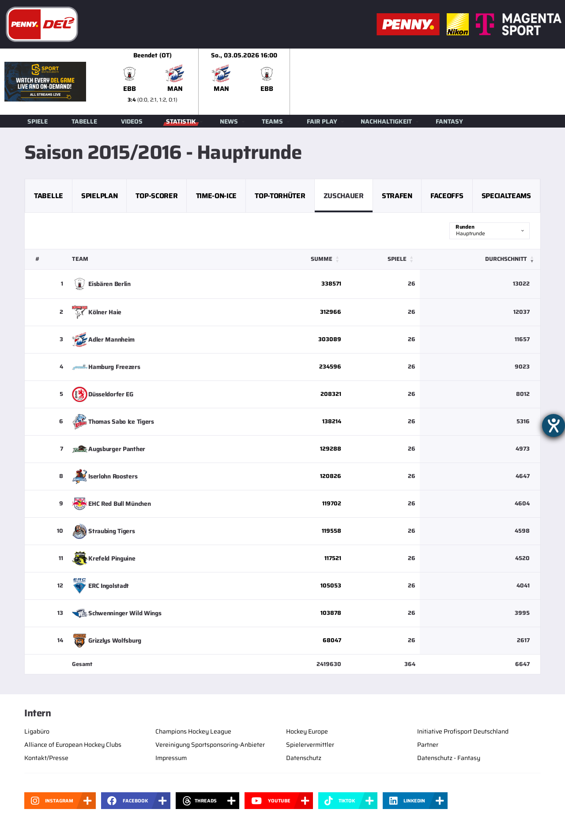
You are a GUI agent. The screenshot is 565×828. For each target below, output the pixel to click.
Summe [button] (321, 258)
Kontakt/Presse (46, 758)
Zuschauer (344, 195)
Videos (132, 121)
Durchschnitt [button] (506, 258)
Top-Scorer (156, 195)
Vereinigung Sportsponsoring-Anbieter (210, 744)
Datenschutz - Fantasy (448, 758)
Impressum (171, 758)
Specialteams (506, 195)
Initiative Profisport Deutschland (462, 731)
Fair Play (322, 121)
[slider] (336, 82)
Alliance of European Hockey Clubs (72, 744)
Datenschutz (303, 758)
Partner (427, 744)
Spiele (37, 121)
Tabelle (84, 121)
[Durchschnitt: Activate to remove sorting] (480, 259)
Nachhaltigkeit (386, 121)
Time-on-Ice (216, 195)
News (229, 121)
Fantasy (449, 121)
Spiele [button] (397, 258)
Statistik (181, 121)
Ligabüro (36, 731)
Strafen (397, 195)
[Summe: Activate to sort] (306, 259)
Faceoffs (446, 195)
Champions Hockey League (193, 731)
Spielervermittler (310, 744)
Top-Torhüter (280, 195)
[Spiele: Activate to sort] (383, 259)
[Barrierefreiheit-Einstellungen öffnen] (553, 425)
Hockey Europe (307, 731)
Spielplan (99, 195)
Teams (272, 121)
